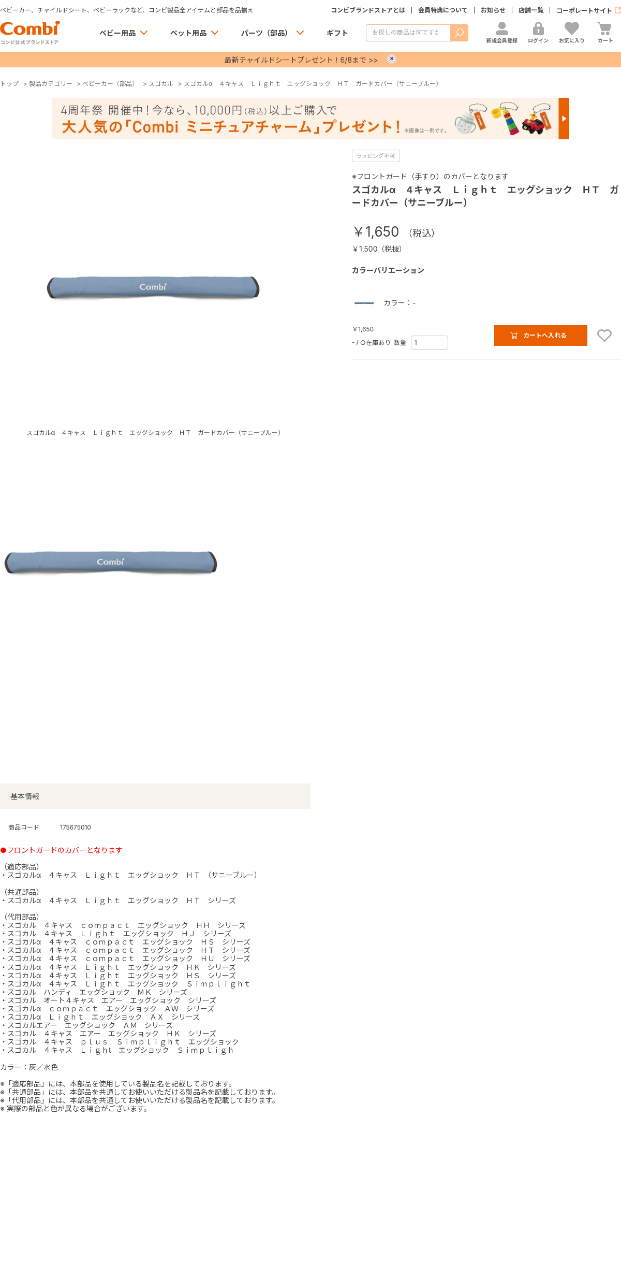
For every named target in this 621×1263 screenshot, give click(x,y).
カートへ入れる (545, 335)
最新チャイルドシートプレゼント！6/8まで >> (301, 59)
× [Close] (391, 59)
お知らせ (493, 10)
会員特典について (443, 10)
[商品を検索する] (408, 32)
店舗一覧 (531, 10)
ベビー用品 (117, 32)
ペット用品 (188, 32)
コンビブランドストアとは (368, 10)
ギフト (337, 32)
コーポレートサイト (584, 10)
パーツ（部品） (266, 32)
